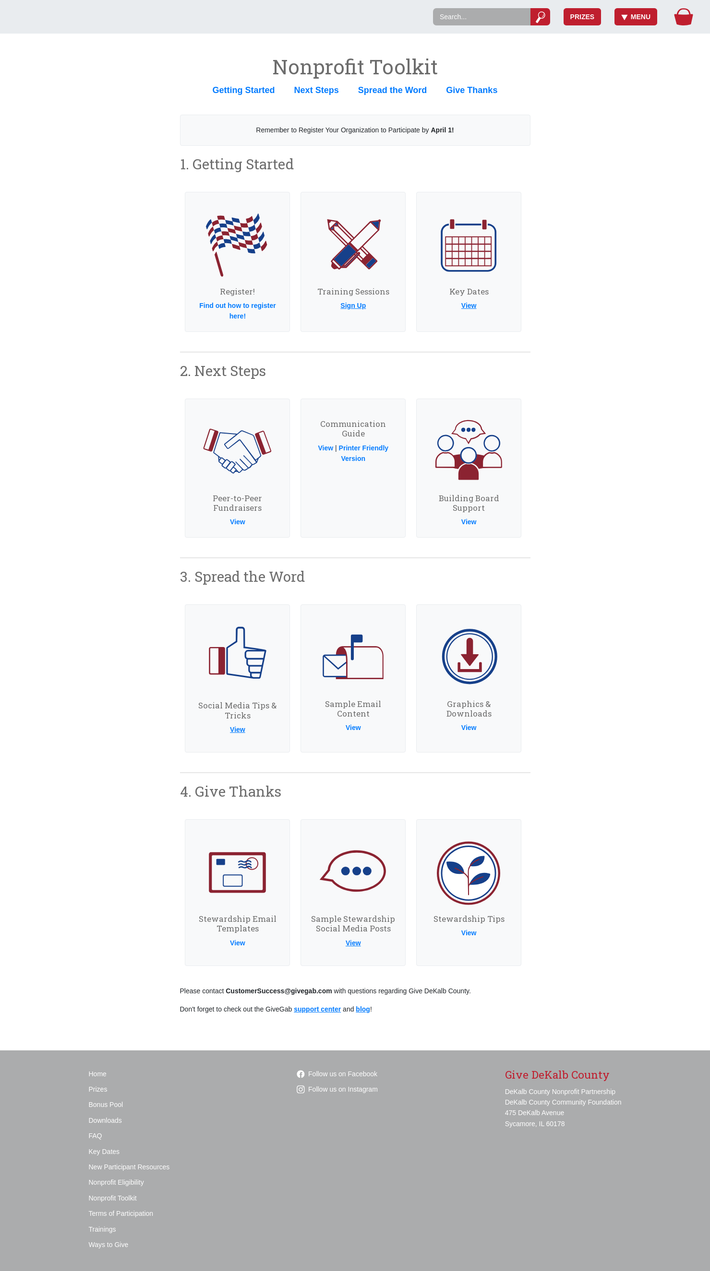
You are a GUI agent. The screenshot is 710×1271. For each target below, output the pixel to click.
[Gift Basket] (684, 16)
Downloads (105, 1120)
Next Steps (316, 90)
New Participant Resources (129, 1167)
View (469, 305)
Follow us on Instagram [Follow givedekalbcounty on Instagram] (337, 1089)
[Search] (481, 16)
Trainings (102, 1229)
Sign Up (353, 305)
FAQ (95, 1136)
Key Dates (104, 1151)
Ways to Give (109, 1244)
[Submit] (540, 16)
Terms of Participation (121, 1213)
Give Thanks (471, 90)
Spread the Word (392, 90)
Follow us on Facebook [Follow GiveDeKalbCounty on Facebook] (337, 1074)
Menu (635, 17)
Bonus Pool (106, 1104)
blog (363, 1009)
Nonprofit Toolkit (113, 1198)
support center (317, 1009)
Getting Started (244, 90)
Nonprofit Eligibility (116, 1182)
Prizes (582, 17)
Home (98, 1074)
